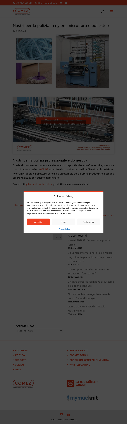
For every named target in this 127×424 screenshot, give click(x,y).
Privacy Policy (64, 229)
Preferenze (88, 221)
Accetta (38, 221)
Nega (63, 221)
